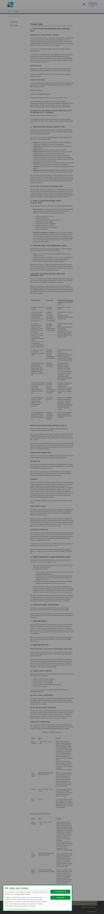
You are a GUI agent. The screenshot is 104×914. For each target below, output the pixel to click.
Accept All (60, 898)
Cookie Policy (31, 909)
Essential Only (60, 892)
